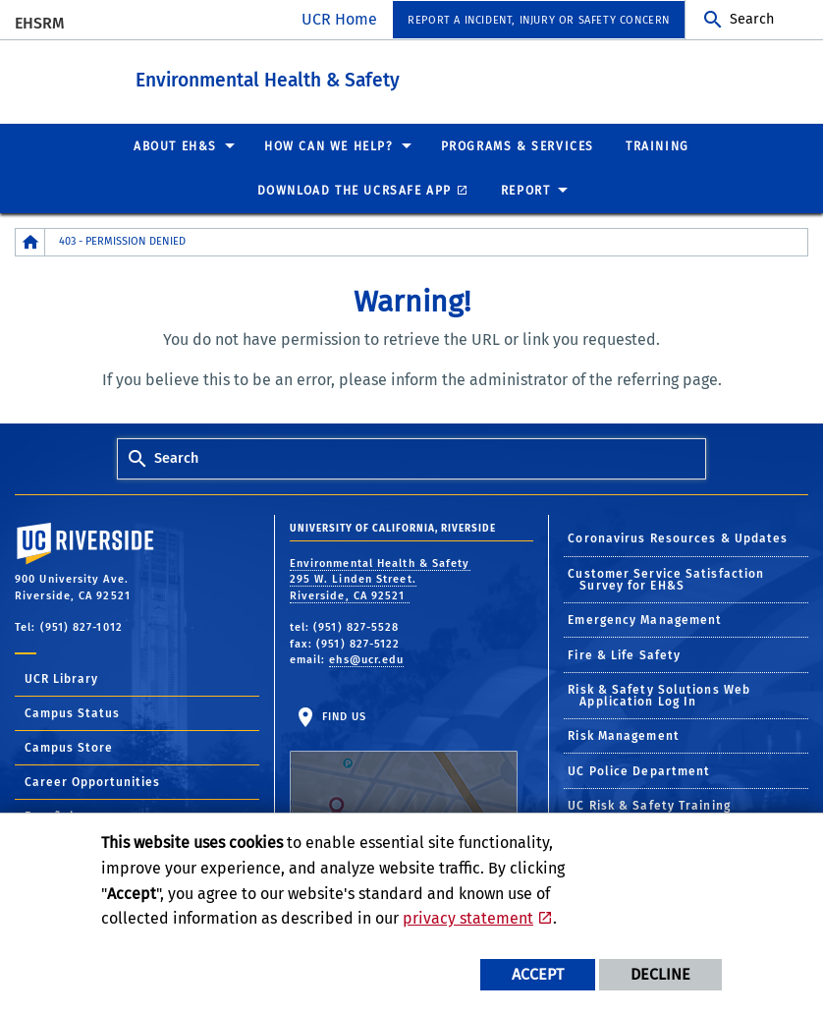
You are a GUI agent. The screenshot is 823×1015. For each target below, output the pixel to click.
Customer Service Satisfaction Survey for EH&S (666, 579)
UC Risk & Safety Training (649, 805)
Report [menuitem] (526, 190)
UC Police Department (639, 770)
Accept (538, 974)
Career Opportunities (92, 781)
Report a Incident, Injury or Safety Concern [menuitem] (539, 20)
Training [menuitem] (657, 145)
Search (752, 19)
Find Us (404, 770)
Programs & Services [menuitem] (517, 145)
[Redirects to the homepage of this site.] (30, 241)
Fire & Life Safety (624, 654)
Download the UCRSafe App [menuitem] (354, 190)
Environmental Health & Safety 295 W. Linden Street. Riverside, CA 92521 (380, 578)
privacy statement (468, 918)
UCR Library (61, 678)
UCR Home (339, 19)
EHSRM (40, 23)
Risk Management (624, 735)
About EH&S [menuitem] (175, 145)
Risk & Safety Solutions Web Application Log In (659, 694)
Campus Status (72, 712)
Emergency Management (645, 619)
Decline (660, 974)
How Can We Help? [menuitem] (329, 145)
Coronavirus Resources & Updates (678, 537)
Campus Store (69, 747)
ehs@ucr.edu (366, 658)
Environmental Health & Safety (338, 77)
